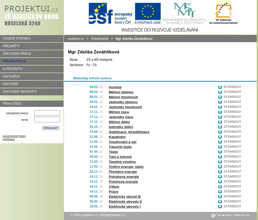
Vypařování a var (123, 142)
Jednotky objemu (123, 102)
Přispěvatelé (99, 39)
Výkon (114, 187)
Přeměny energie (123, 172)
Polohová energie (123, 182)
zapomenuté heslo (14, 136)
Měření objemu (121, 92)
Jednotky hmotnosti (125, 107)
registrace (9, 139)
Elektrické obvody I (125, 206)
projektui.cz (76, 39)
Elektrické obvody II (125, 202)
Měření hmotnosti (123, 97)
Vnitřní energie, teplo (126, 167)
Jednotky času (121, 117)
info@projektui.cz (112, 215)
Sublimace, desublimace (129, 132)
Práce (113, 192)
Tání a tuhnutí (120, 157)
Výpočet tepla (120, 147)
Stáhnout (232, 87)
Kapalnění (117, 137)
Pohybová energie (124, 177)
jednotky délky (121, 127)
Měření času (119, 112)
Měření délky (119, 122)
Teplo (113, 152)
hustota (115, 87)
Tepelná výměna (122, 162)
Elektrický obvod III (125, 197)
